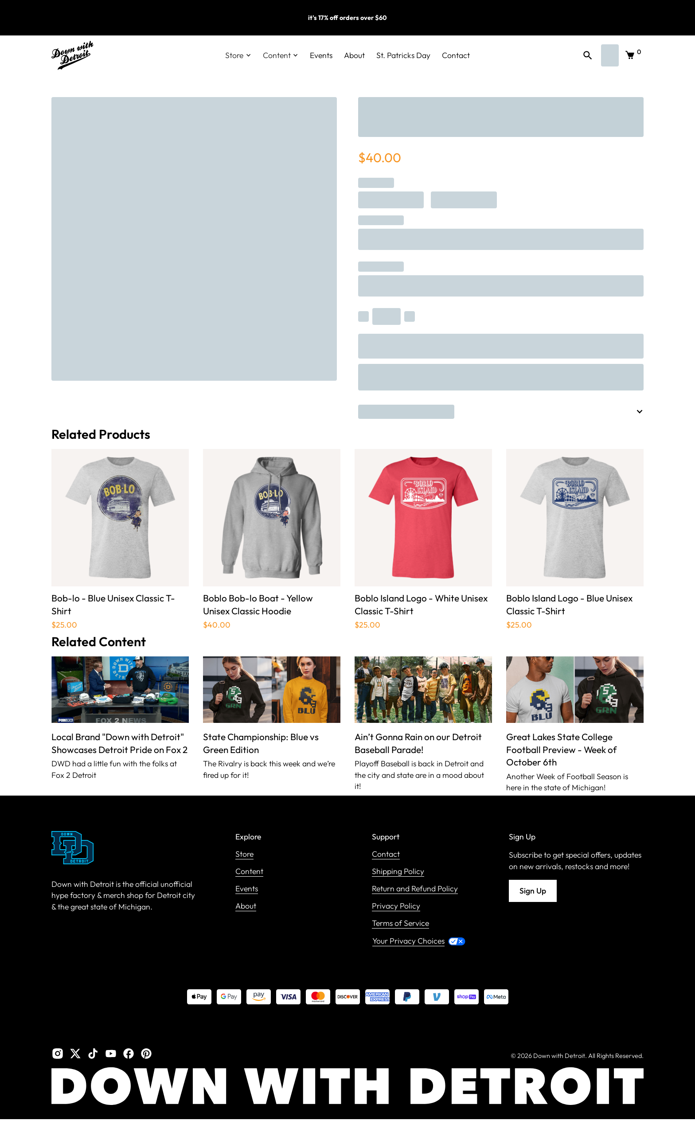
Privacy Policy (396, 906)
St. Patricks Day (403, 55)
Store (244, 854)
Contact (456, 55)
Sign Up (532, 891)
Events (321, 55)
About (354, 55)
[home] (72, 55)
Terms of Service (400, 923)
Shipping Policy (398, 871)
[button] (238, 55)
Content (249, 871)
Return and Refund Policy (415, 889)
